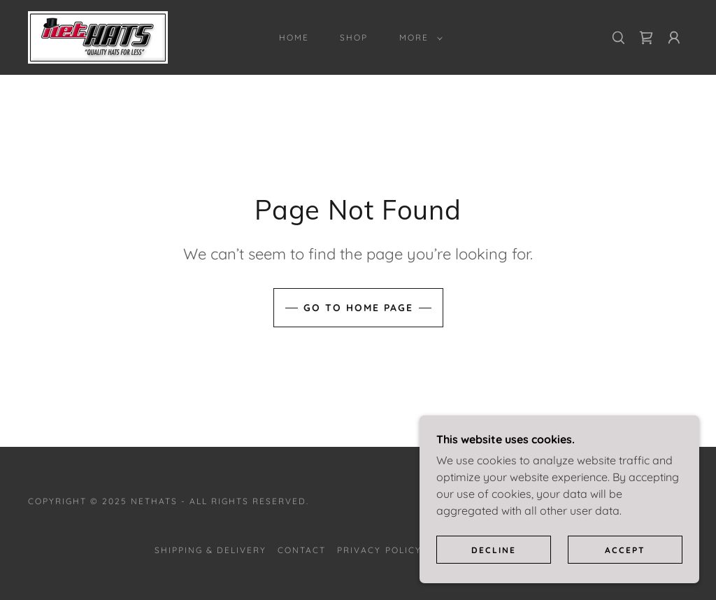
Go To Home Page (358, 307)
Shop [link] (354, 37)
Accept (625, 550)
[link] (98, 36)
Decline (493, 550)
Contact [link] (302, 550)
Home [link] (294, 37)
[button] (418, 37)
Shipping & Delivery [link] (210, 550)
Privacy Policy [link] (379, 550)
